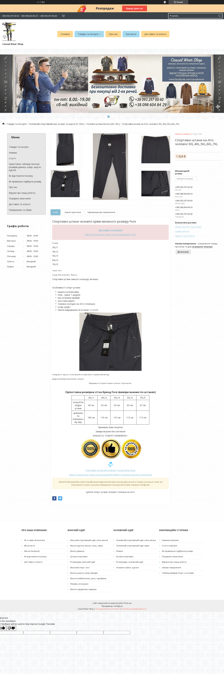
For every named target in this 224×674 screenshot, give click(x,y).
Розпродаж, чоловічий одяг (129, 562)
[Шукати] (219, 15)
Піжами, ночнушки (79, 583)
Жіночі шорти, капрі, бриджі (84, 573)
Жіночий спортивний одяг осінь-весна (89, 540)
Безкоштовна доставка (185, 222)
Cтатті (12, 158)
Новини (13, 152)
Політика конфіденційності (134, 609)
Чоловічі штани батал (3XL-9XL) (103, 123)
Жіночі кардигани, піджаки (83, 589)
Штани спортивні (78, 556)
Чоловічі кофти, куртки (127, 567)
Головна (65, 34)
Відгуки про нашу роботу (22, 192)
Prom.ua (127, 603)
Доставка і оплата (33, 562)
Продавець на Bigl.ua (112, 606)
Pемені (119, 551)
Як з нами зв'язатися (34, 540)
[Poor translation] (11, 628)
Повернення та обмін (20, 209)
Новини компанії (170, 540)
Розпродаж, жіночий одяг (82, 562)
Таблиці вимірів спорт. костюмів (178, 573)
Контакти (131, 34)
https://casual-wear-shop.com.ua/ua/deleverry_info (110, 234)
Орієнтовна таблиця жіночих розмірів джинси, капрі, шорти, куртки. (25, 167)
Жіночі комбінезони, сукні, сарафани (88, 578)
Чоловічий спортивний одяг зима (132, 545)
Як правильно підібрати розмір (25, 181)
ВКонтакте (29, 545)
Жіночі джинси (77, 551)
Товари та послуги (88, 34)
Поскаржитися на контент (108, 609)
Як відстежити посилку (21, 175)
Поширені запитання (20, 198)
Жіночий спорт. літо (80, 567)
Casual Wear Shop (126, 470)
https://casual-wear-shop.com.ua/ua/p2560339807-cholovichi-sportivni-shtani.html (110, 474)
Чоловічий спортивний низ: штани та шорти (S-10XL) (56, 123)
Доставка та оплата (155, 34)
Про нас (113, 34)
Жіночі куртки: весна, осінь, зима (86, 545)
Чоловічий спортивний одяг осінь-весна (136, 540)
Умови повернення (171, 567)
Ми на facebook (32, 551)
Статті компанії (169, 545)
